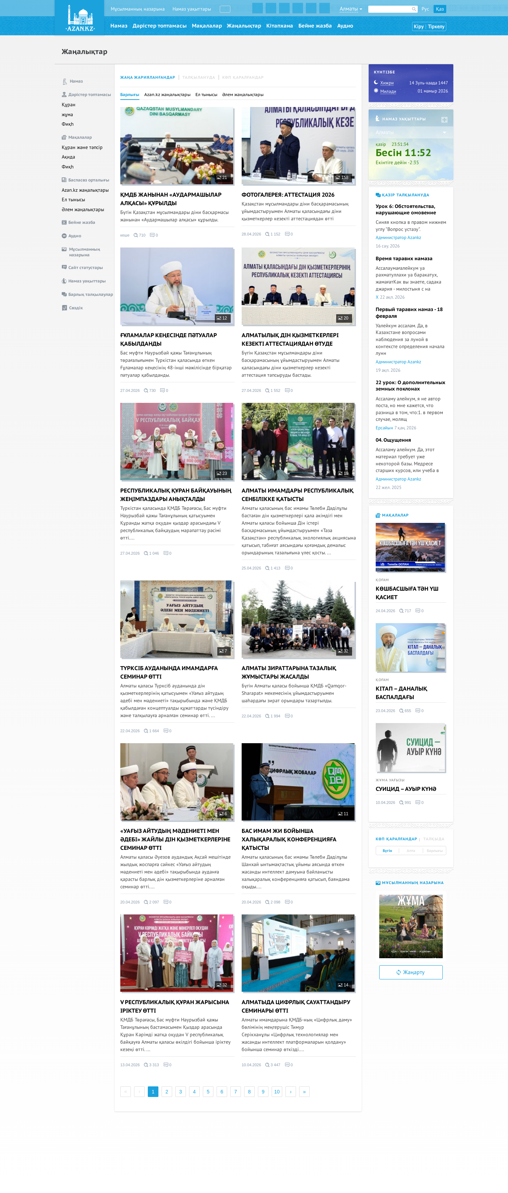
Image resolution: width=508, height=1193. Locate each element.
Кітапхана (279, 26)
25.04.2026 (251, 568)
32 (343, 651)
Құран (68, 105)
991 (405, 802)
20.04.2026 (130, 902)
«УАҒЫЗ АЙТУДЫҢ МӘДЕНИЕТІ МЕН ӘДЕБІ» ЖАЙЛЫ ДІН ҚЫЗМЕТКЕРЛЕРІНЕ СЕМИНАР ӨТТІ (175, 839)
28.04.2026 (251, 234)
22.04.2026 (130, 731)
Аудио (345, 26)
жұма (67, 115)
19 (343, 473)
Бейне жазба (315, 26)
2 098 (272, 902)
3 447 (272, 1065)
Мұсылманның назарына (138, 9)
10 (277, 1091)
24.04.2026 (385, 611)
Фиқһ (68, 124)
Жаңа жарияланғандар (147, 77)
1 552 (272, 390)
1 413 (272, 568)
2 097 (151, 902)
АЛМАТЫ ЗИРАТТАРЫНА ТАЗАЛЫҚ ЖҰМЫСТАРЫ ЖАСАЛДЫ (289, 672)
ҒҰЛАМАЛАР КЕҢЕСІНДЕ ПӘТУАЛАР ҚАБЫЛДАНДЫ (168, 339)
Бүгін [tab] (387, 851)
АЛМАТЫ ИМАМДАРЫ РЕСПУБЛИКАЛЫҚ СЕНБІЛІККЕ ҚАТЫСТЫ (297, 495)
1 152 (272, 234)
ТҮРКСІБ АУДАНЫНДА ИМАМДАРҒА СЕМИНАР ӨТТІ (169, 672)
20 (343, 318)
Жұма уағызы (390, 780)
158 (341, 177)
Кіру (419, 27)
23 (222, 473)
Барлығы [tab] (435, 851)
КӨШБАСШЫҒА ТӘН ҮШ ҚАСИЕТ (407, 593)
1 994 (272, 716)
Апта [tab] (411, 851)
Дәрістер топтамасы (160, 26)
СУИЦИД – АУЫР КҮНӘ (406, 789)
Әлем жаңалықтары (83, 210)
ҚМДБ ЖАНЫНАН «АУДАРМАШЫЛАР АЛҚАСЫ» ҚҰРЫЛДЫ (170, 199)
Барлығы (129, 94)
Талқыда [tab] (434, 839)
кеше (124, 235)
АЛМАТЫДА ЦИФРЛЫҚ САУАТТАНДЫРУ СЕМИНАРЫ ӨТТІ (296, 1006)
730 (150, 390)
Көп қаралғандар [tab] (396, 839)
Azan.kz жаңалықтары (85, 190)
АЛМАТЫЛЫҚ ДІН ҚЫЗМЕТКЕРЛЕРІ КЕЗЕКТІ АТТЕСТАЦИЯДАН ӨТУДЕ (290, 339)
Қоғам (382, 580)
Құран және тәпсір (82, 147)
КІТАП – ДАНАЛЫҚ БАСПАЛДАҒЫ (401, 693)
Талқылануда (198, 77)
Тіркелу (436, 27)
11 (343, 813)
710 (139, 235)
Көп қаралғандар (243, 77)
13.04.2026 (130, 1065)
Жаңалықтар (244, 26)
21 (222, 177)
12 (222, 318)
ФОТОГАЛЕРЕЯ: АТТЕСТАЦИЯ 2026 (288, 195)
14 (343, 985)
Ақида (68, 157)
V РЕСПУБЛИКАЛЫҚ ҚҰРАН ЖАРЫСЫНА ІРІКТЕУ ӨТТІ (174, 1006)
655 (405, 711)
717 (405, 611)
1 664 (151, 731)
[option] (411, 926)
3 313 (151, 1065)
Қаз (440, 9)
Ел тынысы (73, 200)
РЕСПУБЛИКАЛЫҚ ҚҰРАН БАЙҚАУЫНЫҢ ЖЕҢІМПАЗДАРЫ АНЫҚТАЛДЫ (175, 495)
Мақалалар (207, 26)
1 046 (151, 553)
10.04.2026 (251, 1065)
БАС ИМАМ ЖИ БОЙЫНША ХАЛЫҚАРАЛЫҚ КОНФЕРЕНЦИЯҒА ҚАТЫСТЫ (289, 839)
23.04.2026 (385, 711)
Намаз (118, 26)
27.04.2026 (130, 390)
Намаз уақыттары (192, 9)
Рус (425, 9)
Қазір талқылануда (402, 195)
